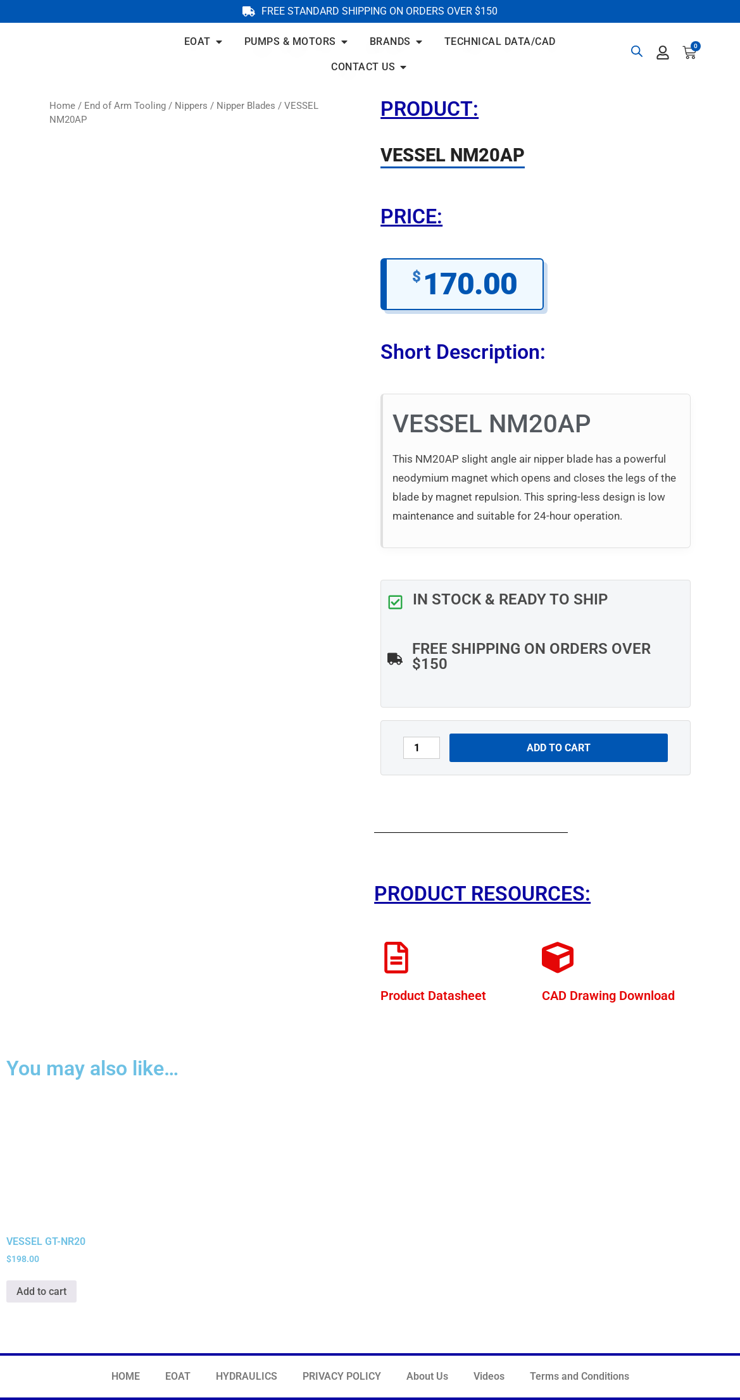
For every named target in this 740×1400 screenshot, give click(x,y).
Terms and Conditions (579, 1376)
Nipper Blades (245, 105)
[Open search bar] (636, 51)
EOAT (178, 1376)
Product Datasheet (433, 995)
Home (62, 105)
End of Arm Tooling (125, 105)
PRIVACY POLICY (342, 1376)
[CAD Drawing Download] (558, 957)
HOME (125, 1376)
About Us (427, 1376)
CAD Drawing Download (608, 995)
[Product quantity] (421, 748)
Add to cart (559, 748)
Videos (489, 1376)
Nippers (191, 105)
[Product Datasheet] (396, 957)
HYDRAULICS (246, 1376)
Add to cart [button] (41, 1291)
